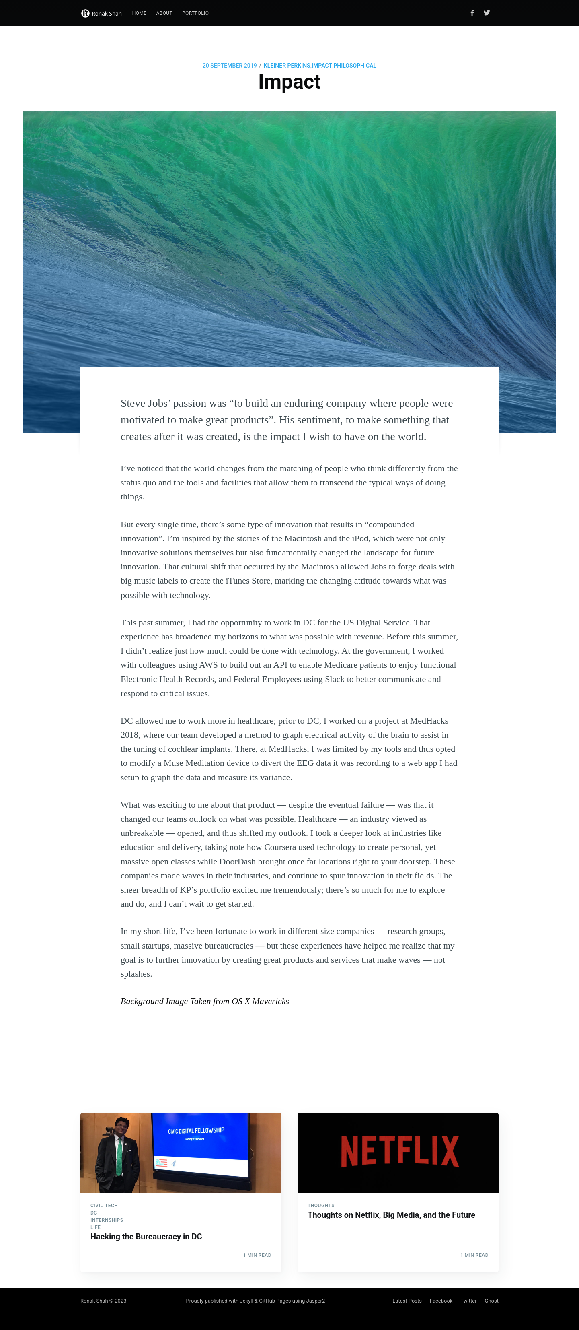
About (164, 13)
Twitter (468, 1301)
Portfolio (195, 13)
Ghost (492, 1301)
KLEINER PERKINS (287, 65)
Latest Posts (407, 1301)
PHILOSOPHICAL (354, 65)
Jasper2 (315, 1301)
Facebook (441, 1301)
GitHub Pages (275, 1301)
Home (139, 13)
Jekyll (246, 1301)
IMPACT (322, 65)
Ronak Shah (94, 1301)
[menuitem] (139, 13)
